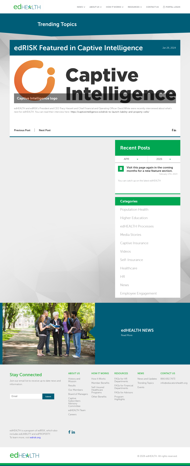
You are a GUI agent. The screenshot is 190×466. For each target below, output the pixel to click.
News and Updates (147, 379)
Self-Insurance (131, 260)
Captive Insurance (134, 243)
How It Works (113, 7)
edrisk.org (35, 437)
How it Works (100, 373)
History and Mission (74, 380)
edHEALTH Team (77, 410)
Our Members (75, 390)
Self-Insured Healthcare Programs (97, 390)
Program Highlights (119, 398)
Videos (125, 251)
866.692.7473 (168, 379)
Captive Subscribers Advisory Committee (74, 402)
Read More (126, 335)
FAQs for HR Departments (121, 380)
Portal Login (173, 7)
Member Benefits (100, 383)
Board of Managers (78, 394)
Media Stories (130, 235)
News (80, 7)
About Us (94, 7)
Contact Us (152, 7)
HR (122, 277)
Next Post (45, 130)
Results (72, 385)
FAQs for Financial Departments (123, 387)
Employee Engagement (138, 293)
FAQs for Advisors (123, 392)
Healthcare (128, 268)
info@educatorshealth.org (174, 383)
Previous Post (22, 130)
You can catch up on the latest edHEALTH (139, 180)
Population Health (134, 210)
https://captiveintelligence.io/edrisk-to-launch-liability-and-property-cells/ (110, 112)
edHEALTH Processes (137, 226)
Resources (134, 7)
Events (141, 387)
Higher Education (134, 218)
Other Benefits (98, 396)
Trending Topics (146, 383)
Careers (72, 414)
